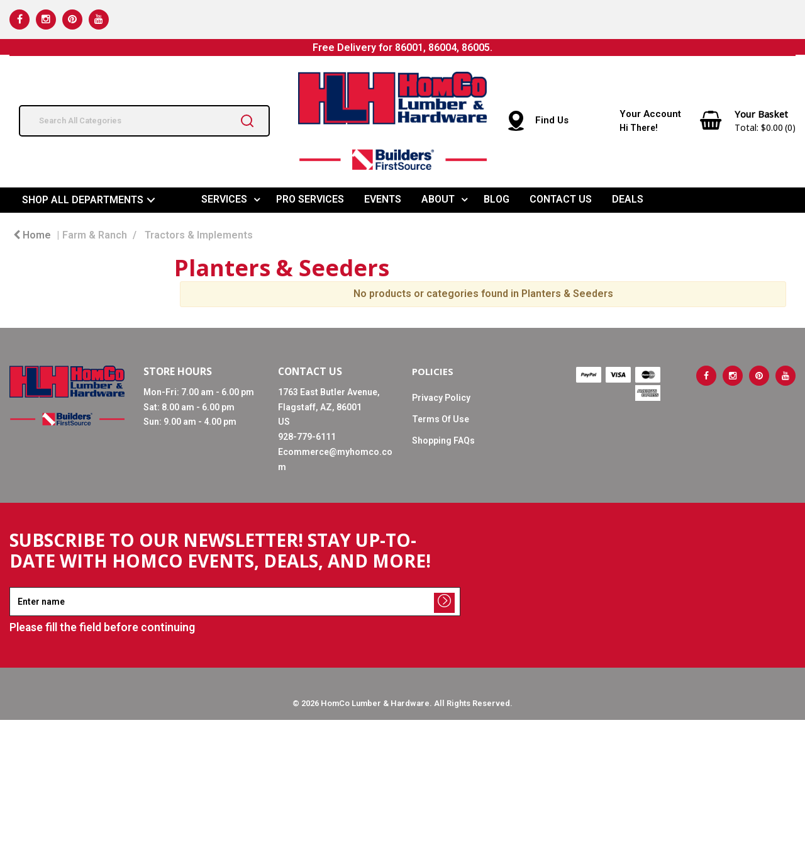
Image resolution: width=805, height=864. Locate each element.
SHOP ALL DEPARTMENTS (82, 200)
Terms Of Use (440, 419)
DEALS (627, 199)
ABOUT (438, 199)
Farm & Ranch (94, 235)
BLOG (496, 199)
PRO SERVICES (310, 199)
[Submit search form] (247, 121)
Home (32, 235)
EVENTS (382, 199)
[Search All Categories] (144, 121)
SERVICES (224, 199)
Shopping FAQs (443, 440)
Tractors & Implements (199, 235)
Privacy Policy (441, 398)
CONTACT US (561, 199)
